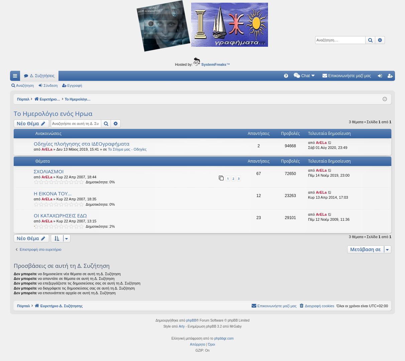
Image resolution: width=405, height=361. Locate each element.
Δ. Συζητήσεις (42, 75)
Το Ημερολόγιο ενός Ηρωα (53, 113)
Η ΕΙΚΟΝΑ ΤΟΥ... (53, 193)
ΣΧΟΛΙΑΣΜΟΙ (48, 171)
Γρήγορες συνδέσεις (16, 77)
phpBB (191, 320)
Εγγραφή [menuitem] (391, 77)
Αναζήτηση (25, 85)
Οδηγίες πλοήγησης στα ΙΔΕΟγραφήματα (81, 143)
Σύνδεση (50, 85)
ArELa (46, 149)
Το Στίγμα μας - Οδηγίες (127, 149)
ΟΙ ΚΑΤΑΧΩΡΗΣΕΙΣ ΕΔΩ (60, 215)
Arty (182, 326)
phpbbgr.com (224, 338)
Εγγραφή (75, 85)
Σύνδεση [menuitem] (381, 77)
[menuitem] (286, 76)
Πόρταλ (23, 99)
